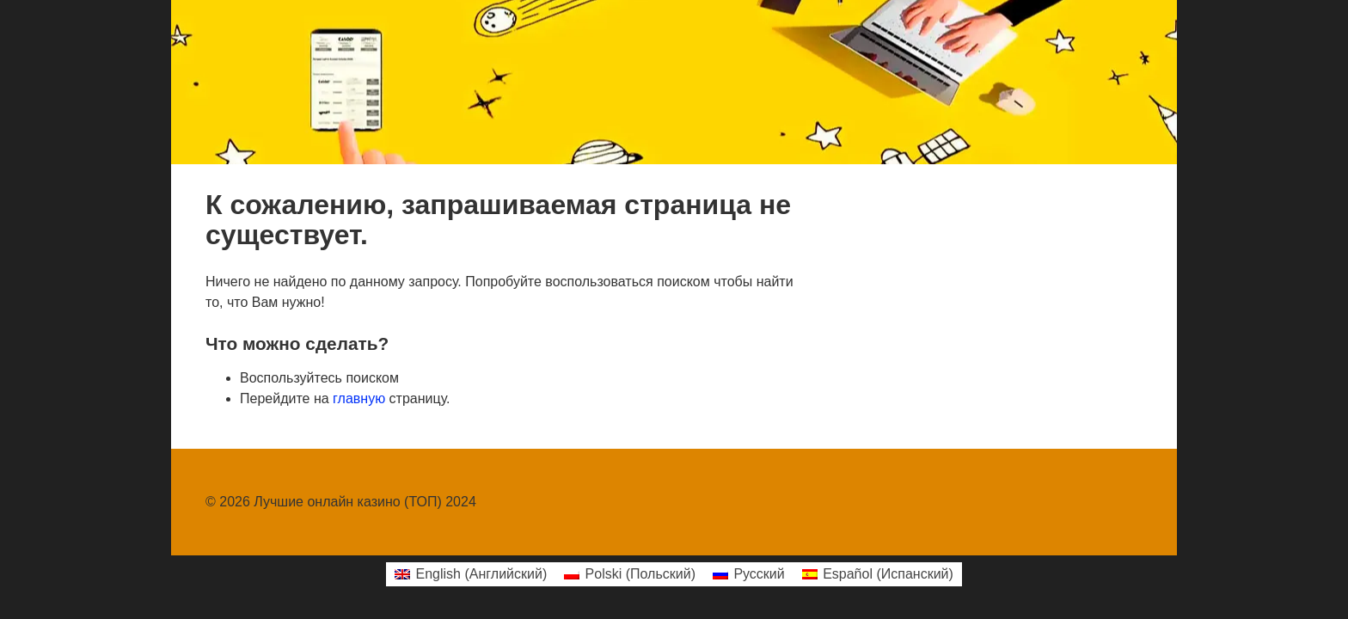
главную (359, 398)
